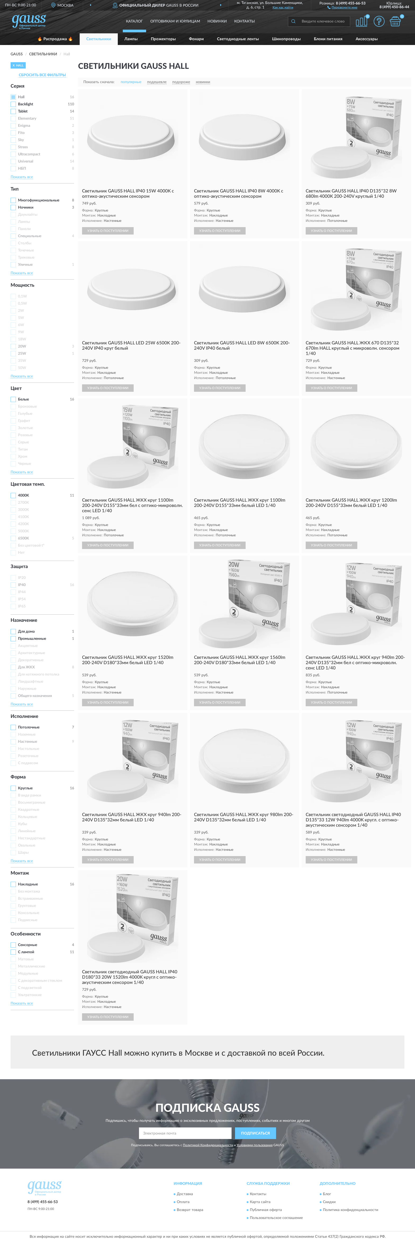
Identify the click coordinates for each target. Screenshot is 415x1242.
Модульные (28, 973)
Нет (21, 553)
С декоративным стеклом (40, 981)
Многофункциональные (38, 200)
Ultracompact (29, 154)
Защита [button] (19, 566)
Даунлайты (27, 215)
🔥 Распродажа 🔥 (55, 39)
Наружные (27, 689)
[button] (342, 7)
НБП (22, 168)
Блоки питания (328, 39)
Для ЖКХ (26, 667)
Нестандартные (31, 838)
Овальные (26, 845)
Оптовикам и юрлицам (175, 21)
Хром (22, 456)
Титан (23, 449)
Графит (24, 421)
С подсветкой (30, 988)
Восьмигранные (31, 802)
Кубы (22, 824)
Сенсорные (27, 945)
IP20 (22, 578)
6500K (23, 538)
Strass (23, 147)
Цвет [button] (16, 388)
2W (21, 311)
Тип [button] (15, 189)
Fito (21, 133)
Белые (23, 399)
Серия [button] (17, 86)
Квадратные (28, 810)
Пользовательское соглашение (276, 1218)
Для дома (26, 631)
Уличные (25, 265)
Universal (25, 161)
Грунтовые (27, 906)
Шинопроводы (286, 39)
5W (21, 318)
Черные (24, 464)
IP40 (22, 585)
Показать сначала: (99, 82)
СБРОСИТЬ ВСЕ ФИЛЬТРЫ (42, 75)
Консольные (28, 913)
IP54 (22, 599)
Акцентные (28, 646)
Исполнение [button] (24, 716)
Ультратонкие (30, 995)
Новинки (217, 21)
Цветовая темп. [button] (28, 484)
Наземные (26, 734)
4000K (23, 495)
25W (22, 354)
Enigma (24, 126)
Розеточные (28, 756)
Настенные (27, 742)
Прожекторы (163, 39)
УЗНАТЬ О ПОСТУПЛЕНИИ (107, 230)
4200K (23, 524)
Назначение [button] (24, 620)
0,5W (22, 303)
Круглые (25, 788)
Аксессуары (367, 39)
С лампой (26, 952)
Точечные (26, 250)
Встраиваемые (30, 899)
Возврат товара (190, 1210)
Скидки (329, 1202)
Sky (21, 140)
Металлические (31, 966)
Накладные (28, 884)
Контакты (244, 21)
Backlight (25, 104)
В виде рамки (29, 795)
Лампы (131, 39)
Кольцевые (27, 817)
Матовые (26, 959)
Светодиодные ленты (238, 39)
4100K (23, 517)
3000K (23, 510)
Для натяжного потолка (38, 674)
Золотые (25, 428)
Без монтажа (29, 891)
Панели (24, 229)
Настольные (28, 749)
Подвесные (27, 920)
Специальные (29, 236)
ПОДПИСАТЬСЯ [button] (255, 1133)
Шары (23, 852)
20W (22, 346)
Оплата (183, 1202)
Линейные (26, 831)
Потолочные (28, 727)
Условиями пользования (255, 1145)
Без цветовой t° (31, 545)
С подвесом (28, 763)
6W (21, 325)
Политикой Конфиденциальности (208, 1145)
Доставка (185, 1194)
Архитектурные (31, 653)
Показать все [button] (22, 177)
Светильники (98, 39)
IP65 (22, 606)
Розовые (25, 435)
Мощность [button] (22, 285)
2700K (23, 503)
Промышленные (32, 639)
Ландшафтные (30, 681)
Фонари (196, 39)
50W (22, 368)
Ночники (25, 207)
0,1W (22, 296)
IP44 (22, 592)
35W (22, 361)
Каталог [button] (134, 21)
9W (21, 332)
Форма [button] (18, 777)
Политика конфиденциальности (350, 1210)
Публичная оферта (266, 1210)
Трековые (26, 257)
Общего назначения (35, 696)
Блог (327, 1194)
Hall (21, 97)
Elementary (27, 118)
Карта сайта (260, 1202)
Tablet (23, 111)
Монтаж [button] (20, 873)
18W (22, 339)
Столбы (24, 243)
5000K (23, 531)
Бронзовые (27, 406)
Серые (23, 442)
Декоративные (30, 660)
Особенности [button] (26, 934)
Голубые (25, 414)
